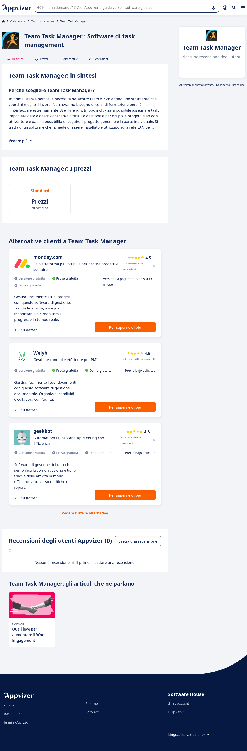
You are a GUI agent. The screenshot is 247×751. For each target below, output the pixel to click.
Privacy (8, 705)
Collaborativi (18, 21)
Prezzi (41, 59)
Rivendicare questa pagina (229, 84)
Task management (43, 21)
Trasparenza (12, 713)
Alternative (68, 59)
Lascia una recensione (137, 541)
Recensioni (98, 59)
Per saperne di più (125, 327)
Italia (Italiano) (196, 734)
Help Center (177, 712)
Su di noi (92, 703)
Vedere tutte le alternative (85, 513)
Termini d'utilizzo (15, 722)
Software (92, 712)
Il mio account (178, 703)
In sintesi (15, 59)
